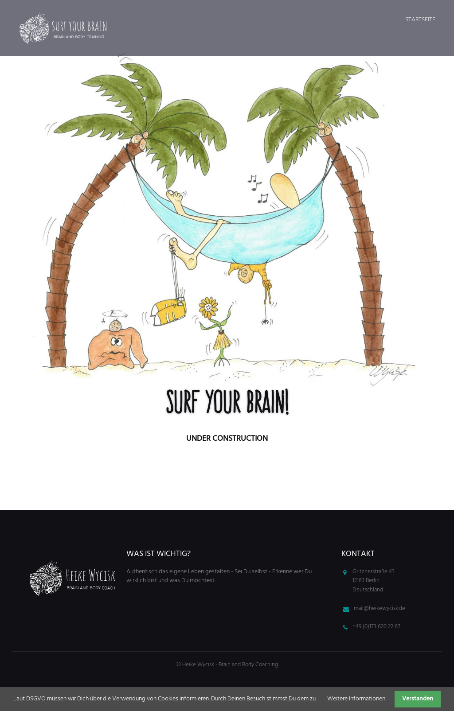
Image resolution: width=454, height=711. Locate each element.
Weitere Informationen (356, 699)
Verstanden (417, 699)
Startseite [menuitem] (420, 20)
